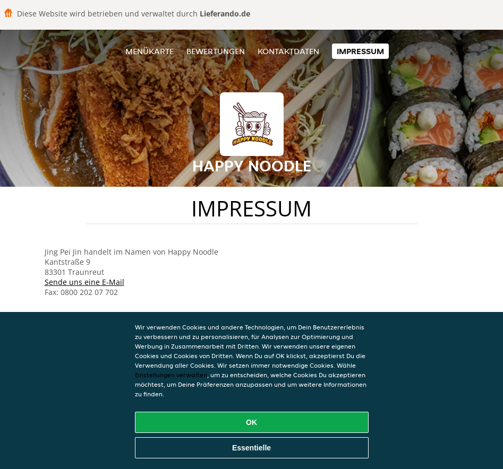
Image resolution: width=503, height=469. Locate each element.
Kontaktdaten (288, 51)
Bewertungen (215, 51)
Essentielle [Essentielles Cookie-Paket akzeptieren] (251, 448)
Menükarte (149, 51)
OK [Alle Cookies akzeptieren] (251, 422)
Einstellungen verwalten (171, 375)
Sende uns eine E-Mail (84, 282)
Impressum (360, 51)
